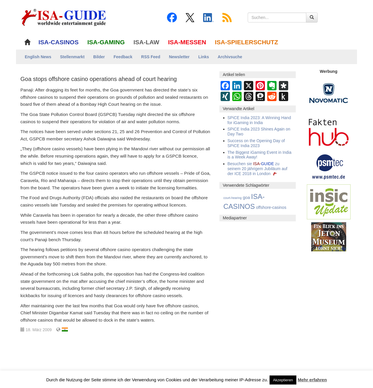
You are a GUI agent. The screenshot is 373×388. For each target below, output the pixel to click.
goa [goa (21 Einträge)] (246, 197)
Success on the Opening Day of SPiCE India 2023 (256, 143)
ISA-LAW (146, 42)
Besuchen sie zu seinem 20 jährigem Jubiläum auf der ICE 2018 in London (257, 168)
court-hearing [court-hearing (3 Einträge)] (233, 198)
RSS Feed (150, 56)
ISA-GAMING (106, 42)
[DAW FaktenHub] (329, 130)
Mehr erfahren (312, 379)
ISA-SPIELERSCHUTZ (246, 42)
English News (38, 56)
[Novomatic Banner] (329, 93)
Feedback (123, 56)
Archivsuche (230, 56)
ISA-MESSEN (187, 42)
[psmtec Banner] (328, 166)
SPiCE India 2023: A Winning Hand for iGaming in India (259, 120)
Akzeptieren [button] (283, 380)
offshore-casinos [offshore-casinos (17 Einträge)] (271, 207)
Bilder (99, 56)
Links (203, 56)
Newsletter (179, 56)
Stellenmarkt (72, 56)
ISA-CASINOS (58, 42)
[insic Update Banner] (329, 201)
